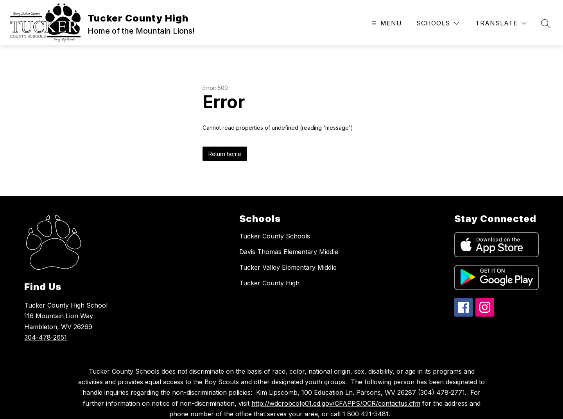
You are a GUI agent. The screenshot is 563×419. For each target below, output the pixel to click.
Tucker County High (269, 283)
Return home (224, 153)
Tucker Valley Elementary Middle (288, 267)
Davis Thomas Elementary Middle (288, 252)
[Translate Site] (501, 23)
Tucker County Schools (274, 236)
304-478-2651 (45, 337)
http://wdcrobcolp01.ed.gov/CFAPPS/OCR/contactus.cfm (335, 403)
